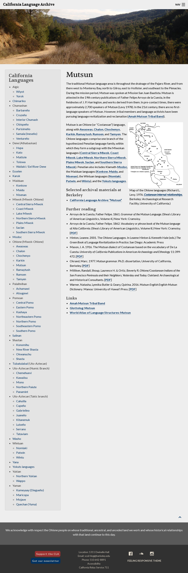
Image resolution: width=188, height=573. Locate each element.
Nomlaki (114, 176)
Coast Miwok (24, 208)
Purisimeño (23, 129)
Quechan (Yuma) (26, 504)
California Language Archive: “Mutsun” (96, 200)
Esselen (17, 171)
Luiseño (21, 424)
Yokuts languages (114, 181)
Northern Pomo (26, 321)
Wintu (86, 181)
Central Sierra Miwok (94, 152)
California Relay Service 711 (94, 567)
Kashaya (21, 312)
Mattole (21, 157)
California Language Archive (28, 4)
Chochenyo (112, 129)
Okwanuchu (23, 354)
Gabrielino (23, 410)
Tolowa (21, 162)
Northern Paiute (26, 387)
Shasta (20, 358)
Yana (15, 462)
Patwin (71, 181)
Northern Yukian (26, 476)
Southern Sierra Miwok (30, 232)
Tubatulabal (20, 363)
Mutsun (21, 265)
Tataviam (22, 434)
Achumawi (22, 288)
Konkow (102, 171)
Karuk (16, 176)
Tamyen (115, 134)
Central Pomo (25, 302)
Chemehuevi (24, 373)
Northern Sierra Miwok (110, 157)
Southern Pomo (25, 330)
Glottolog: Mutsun (82, 308)
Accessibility (94, 563)
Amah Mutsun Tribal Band (146, 116)
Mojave (21, 499)
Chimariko (19, 101)
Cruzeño (21, 115)
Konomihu (22, 345)
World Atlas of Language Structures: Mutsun (100, 312)
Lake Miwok (85, 157)
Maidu (113, 171)
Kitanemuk (23, 419)
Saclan (89, 162)
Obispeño (22, 124)
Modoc (122, 167)
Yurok (20, 96)
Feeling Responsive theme (144, 560)
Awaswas (86, 129)
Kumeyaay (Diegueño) (30, 490)
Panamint (22, 391)
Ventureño (22, 138)
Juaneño (21, 415)
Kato (19, 152)
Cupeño (21, 405)
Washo (16, 438)
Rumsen (98, 134)
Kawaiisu (22, 377)
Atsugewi (22, 293)
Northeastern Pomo (28, 316)
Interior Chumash (27, 119)
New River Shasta (27, 349)
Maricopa (22, 495)
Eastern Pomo (25, 307)
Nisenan (71, 176)
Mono (20, 382)
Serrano (21, 429)
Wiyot (20, 91)
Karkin (70, 134)
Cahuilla (21, 401)
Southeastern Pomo (28, 326)
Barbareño (23, 110)
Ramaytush (84, 134)
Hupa (19, 148)
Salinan (16, 335)
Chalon (98, 129)
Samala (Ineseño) (26, 133)
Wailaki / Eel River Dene (31, 166)
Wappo (20, 480)
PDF (73, 233)
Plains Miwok (75, 162)
